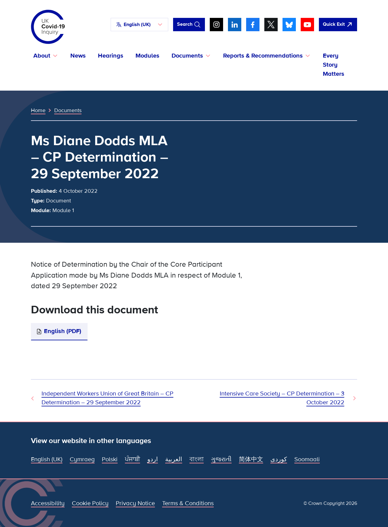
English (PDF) (62, 331)
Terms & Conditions (188, 503)
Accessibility (48, 503)
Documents (68, 110)
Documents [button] (187, 55)
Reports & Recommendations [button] (263, 55)
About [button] (41, 55)
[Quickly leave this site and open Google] (338, 24)
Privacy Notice (135, 503)
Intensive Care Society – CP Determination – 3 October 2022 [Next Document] (282, 398)
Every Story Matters (333, 65)
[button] (139, 24)
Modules (147, 55)
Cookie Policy (90, 503)
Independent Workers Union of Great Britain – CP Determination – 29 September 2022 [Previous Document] (107, 398)
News (78, 55)
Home (38, 110)
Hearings (110, 55)
